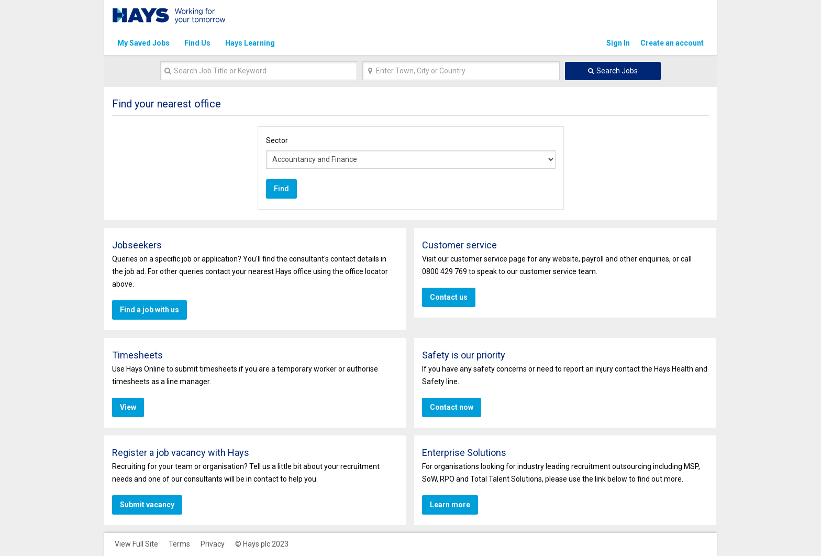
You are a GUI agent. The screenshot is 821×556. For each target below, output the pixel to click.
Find (280, 188)
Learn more (449, 504)
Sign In (618, 43)
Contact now (451, 407)
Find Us (197, 43)
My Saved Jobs (143, 43)
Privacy (213, 544)
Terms (179, 544)
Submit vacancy (146, 504)
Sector (277, 140)
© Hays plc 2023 (262, 544)
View (128, 407)
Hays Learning (250, 43)
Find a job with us (148, 310)
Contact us (447, 297)
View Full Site (136, 544)
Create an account (672, 43)
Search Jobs (617, 71)
